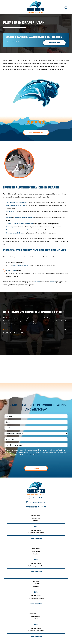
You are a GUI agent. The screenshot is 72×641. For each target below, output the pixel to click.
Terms (36, 454)
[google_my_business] (39, 507)
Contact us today (8, 330)
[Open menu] (5, 7)
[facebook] (42, 507)
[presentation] (18, 460)
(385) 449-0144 (38, 497)
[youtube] (45, 507)
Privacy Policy (28, 454)
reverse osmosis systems (21, 265)
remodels (36, 282)
